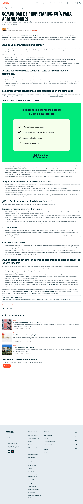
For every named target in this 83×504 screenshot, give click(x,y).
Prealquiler (35, 30)
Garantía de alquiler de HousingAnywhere (33, 475)
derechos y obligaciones (56, 96)
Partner (30, 444)
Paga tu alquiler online (49, 441)
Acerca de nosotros (33, 435)
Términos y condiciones (34, 447)
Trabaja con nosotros (33, 438)
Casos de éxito (32, 486)
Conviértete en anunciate (34, 471)
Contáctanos (47, 456)
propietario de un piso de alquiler (29, 36)
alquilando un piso (28, 291)
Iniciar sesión (53, 3)
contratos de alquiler (53, 284)
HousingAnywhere (49, 291)
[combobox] (10, 437)
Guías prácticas (32, 483)
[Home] (5, 3)
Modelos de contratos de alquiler (34, 496)
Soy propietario (72, 3)
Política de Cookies (33, 454)
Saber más (6, 365)
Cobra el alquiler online (33, 479)
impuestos (46, 252)
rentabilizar (33, 293)
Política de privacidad (33, 451)
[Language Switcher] (80, 3)
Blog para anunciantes (33, 489)
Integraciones (31, 492)
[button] (11, 308)
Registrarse (62, 3)
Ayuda (44, 3)
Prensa (30, 441)
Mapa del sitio (31, 457)
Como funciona (28, 3)
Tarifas (37, 3)
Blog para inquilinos (49, 444)
